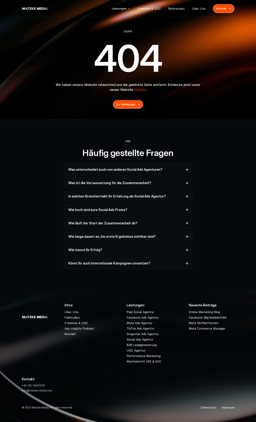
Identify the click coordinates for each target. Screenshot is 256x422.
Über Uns (199, 8)
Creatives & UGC (149, 8)
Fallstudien (72, 317)
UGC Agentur (136, 350)
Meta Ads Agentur (139, 323)
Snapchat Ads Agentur (143, 334)
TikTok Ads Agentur (140, 328)
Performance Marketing (144, 356)
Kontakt (70, 334)
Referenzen (176, 8)
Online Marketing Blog (204, 312)
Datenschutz (208, 407)
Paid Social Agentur (140, 312)
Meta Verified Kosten (203, 323)
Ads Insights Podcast (79, 328)
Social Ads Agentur (140, 339)
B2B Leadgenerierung (142, 345)
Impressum (228, 407)
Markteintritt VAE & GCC (144, 361)
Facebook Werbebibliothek (207, 317)
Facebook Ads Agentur (143, 317)
